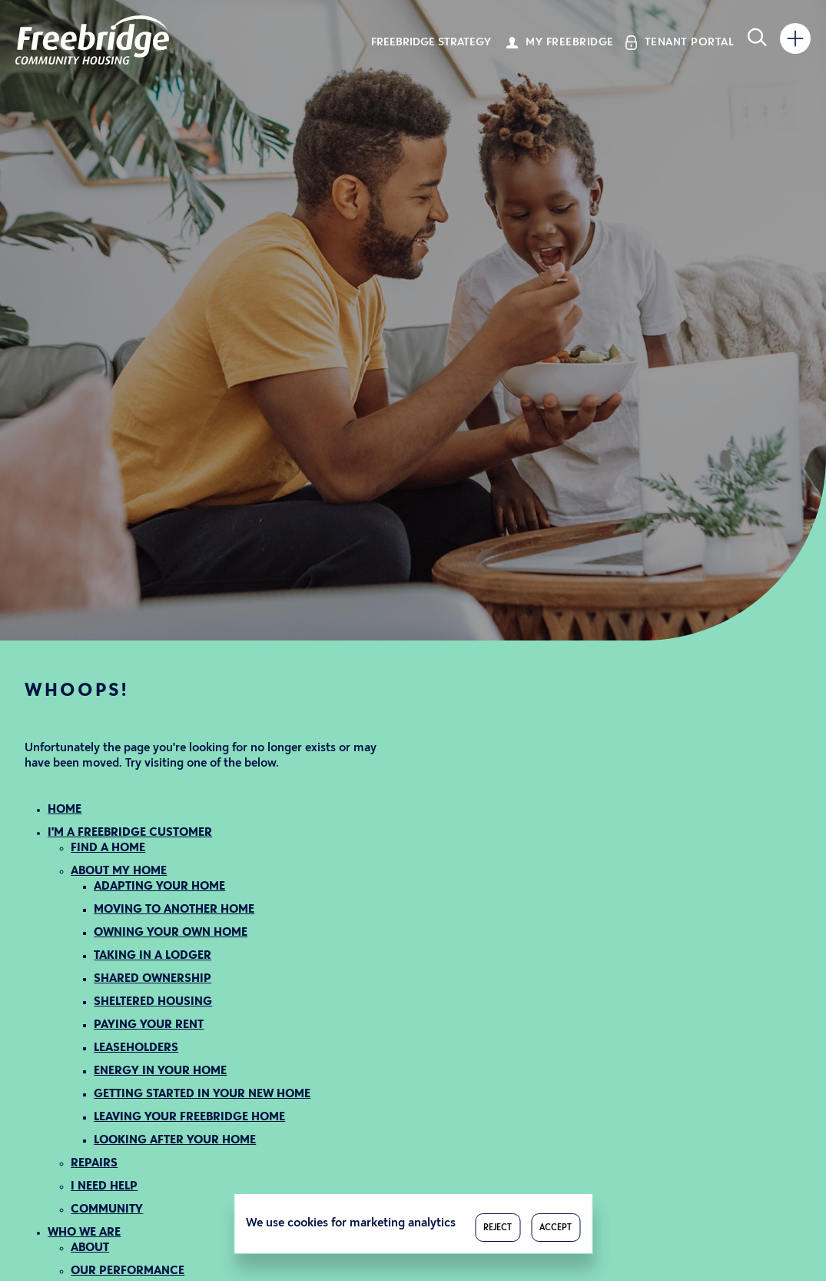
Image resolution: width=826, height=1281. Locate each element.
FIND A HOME (108, 848)
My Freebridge (570, 42)
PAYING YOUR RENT (149, 1025)
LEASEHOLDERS (136, 1048)
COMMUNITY (107, 1210)
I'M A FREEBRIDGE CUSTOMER (130, 833)
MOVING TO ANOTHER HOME (174, 910)
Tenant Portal (690, 42)
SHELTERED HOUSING (153, 1002)
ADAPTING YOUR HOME (159, 887)
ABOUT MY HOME (119, 871)
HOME (64, 810)
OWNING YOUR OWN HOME (170, 933)
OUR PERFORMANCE (127, 1271)
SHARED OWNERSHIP (152, 979)
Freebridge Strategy (431, 42)
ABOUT (90, 1248)
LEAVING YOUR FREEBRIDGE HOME (189, 1117)
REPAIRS (94, 1164)
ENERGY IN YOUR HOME (160, 1071)
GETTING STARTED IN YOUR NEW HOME (202, 1094)
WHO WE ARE (84, 1233)
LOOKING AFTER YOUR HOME (175, 1140)
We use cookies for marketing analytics (351, 1223)
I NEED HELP (104, 1187)
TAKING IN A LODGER (152, 956)
